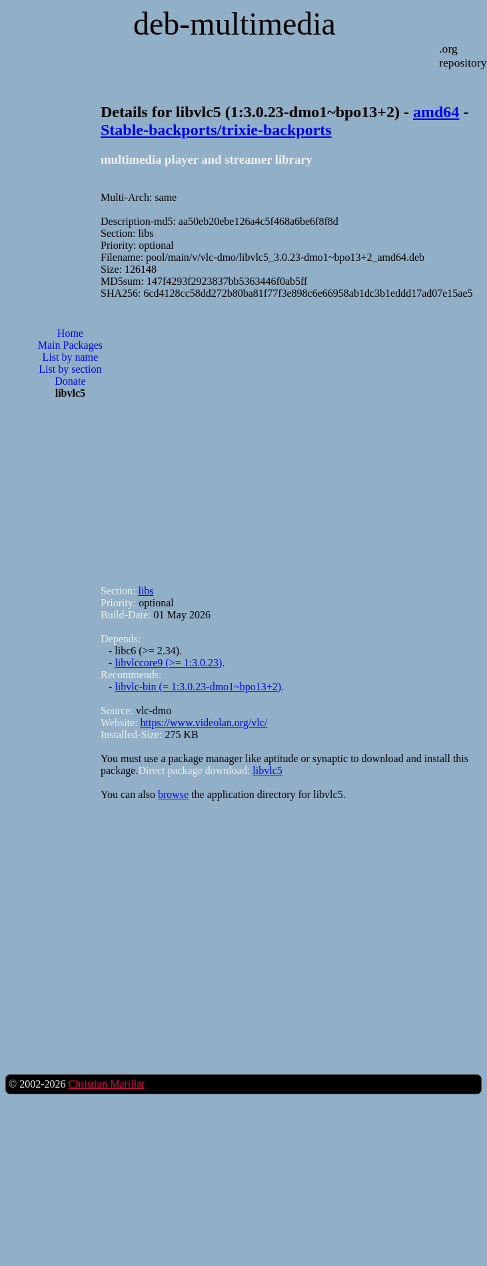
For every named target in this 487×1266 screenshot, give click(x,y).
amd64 (436, 111)
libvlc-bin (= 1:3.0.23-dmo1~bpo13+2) (198, 686)
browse (173, 794)
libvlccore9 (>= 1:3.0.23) (168, 662)
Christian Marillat (106, 1084)
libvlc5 (267, 770)
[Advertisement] (125, 436)
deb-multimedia (234, 23)
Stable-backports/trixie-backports (216, 129)
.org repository (462, 55)
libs (145, 590)
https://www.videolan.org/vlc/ (204, 722)
